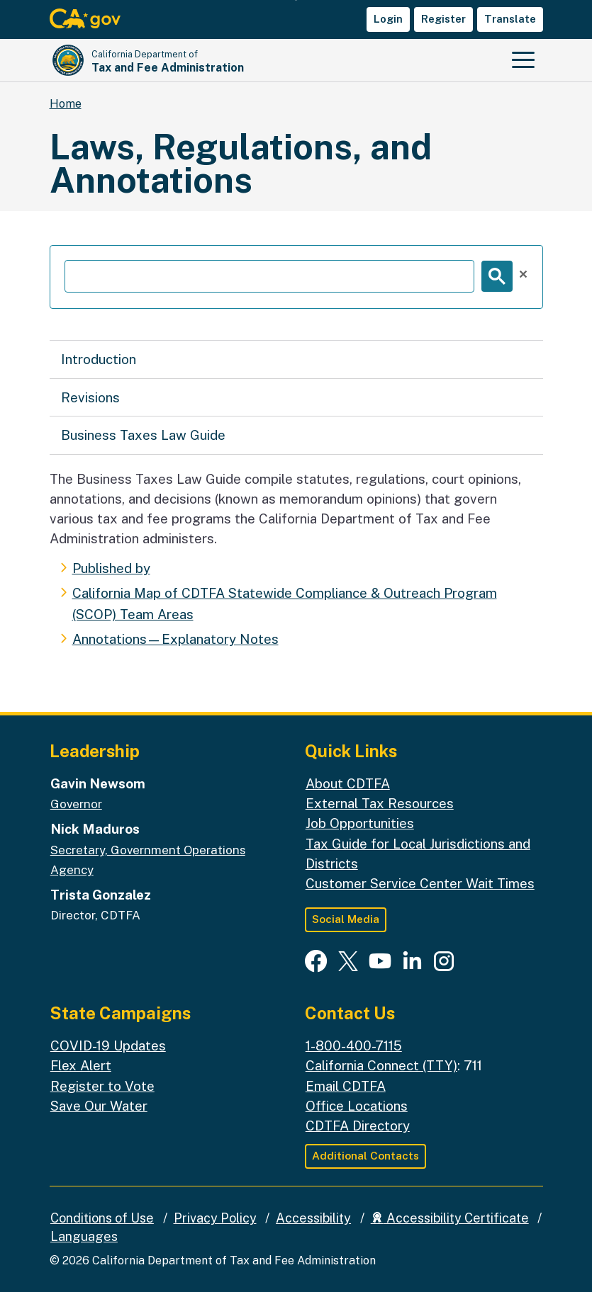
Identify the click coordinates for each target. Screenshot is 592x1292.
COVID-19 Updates (108, 1045)
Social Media (345, 919)
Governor (76, 804)
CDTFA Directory (358, 1125)
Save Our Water (98, 1106)
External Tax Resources (380, 803)
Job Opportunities (360, 823)
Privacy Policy (215, 1218)
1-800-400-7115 (354, 1045)
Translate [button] (510, 19)
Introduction (98, 359)
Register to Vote (102, 1086)
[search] (269, 276)
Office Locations (357, 1106)
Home (66, 103)
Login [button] (388, 19)
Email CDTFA (346, 1086)
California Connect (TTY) (381, 1065)
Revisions (90, 397)
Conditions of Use (102, 1218)
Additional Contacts (365, 1156)
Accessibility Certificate (450, 1218)
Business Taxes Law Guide (143, 435)
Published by (111, 568)
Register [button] (443, 19)
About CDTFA (348, 783)
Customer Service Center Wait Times (420, 883)
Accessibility (313, 1218)
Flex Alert (80, 1065)
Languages (84, 1236)
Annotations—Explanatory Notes (175, 639)
